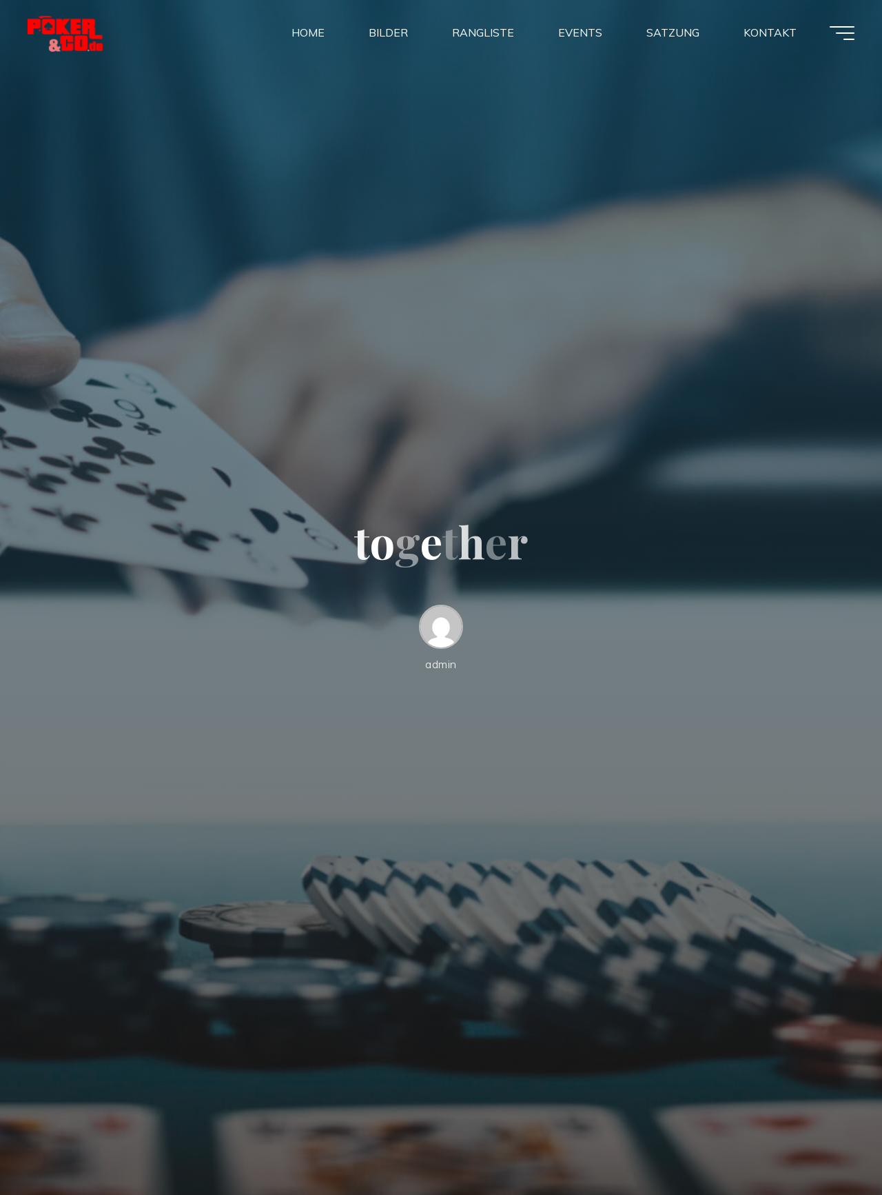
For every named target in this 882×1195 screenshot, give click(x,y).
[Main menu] (842, 33)
